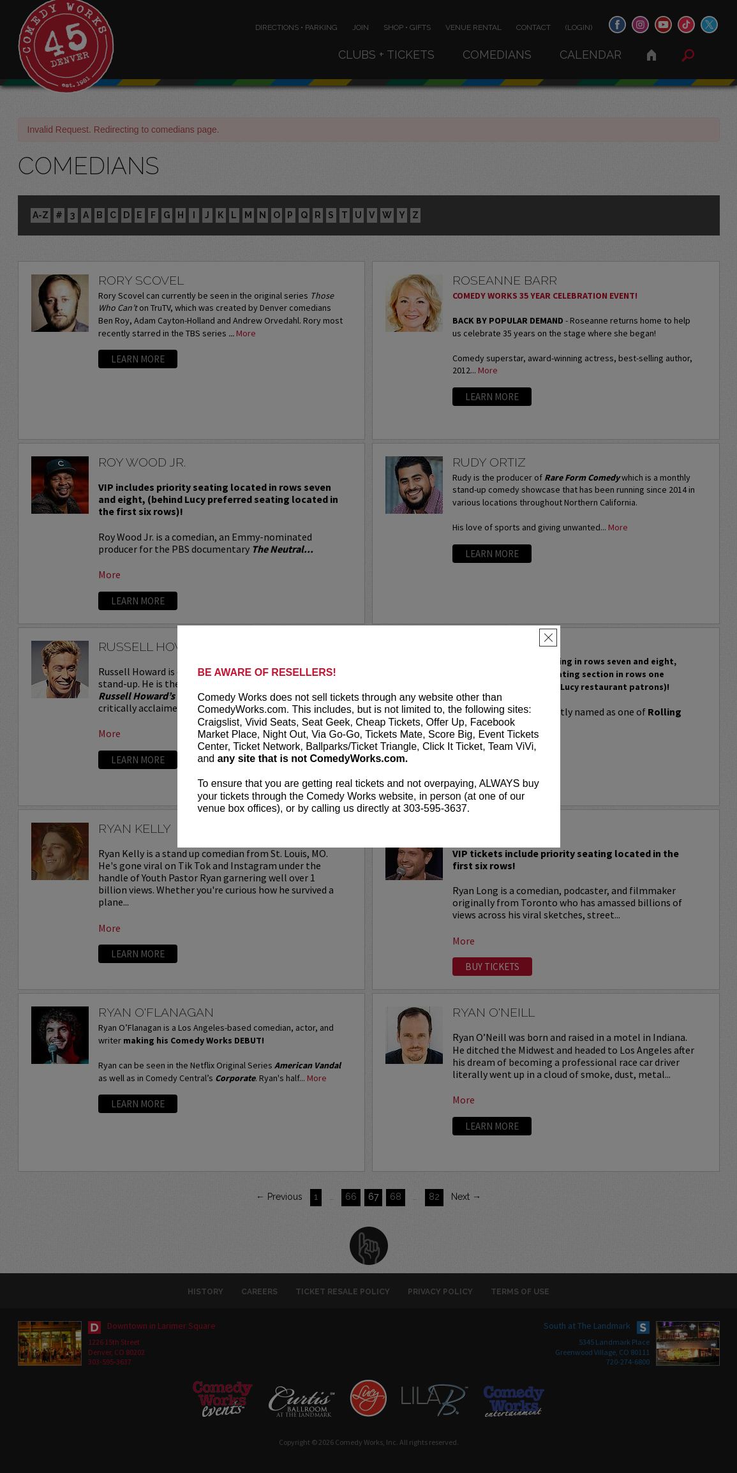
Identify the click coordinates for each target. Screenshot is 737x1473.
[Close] (548, 638)
